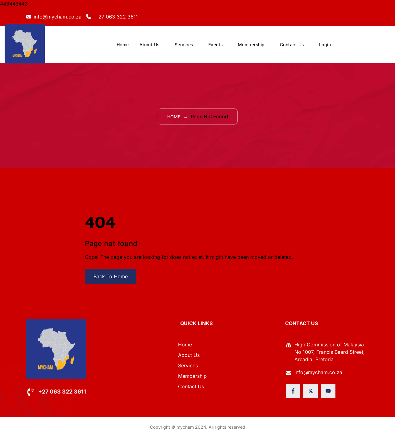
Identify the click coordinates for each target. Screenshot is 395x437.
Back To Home (111, 276)
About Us (149, 44)
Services (184, 44)
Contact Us (292, 44)
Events (215, 44)
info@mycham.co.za (57, 17)
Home (123, 44)
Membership (251, 44)
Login (325, 44)
